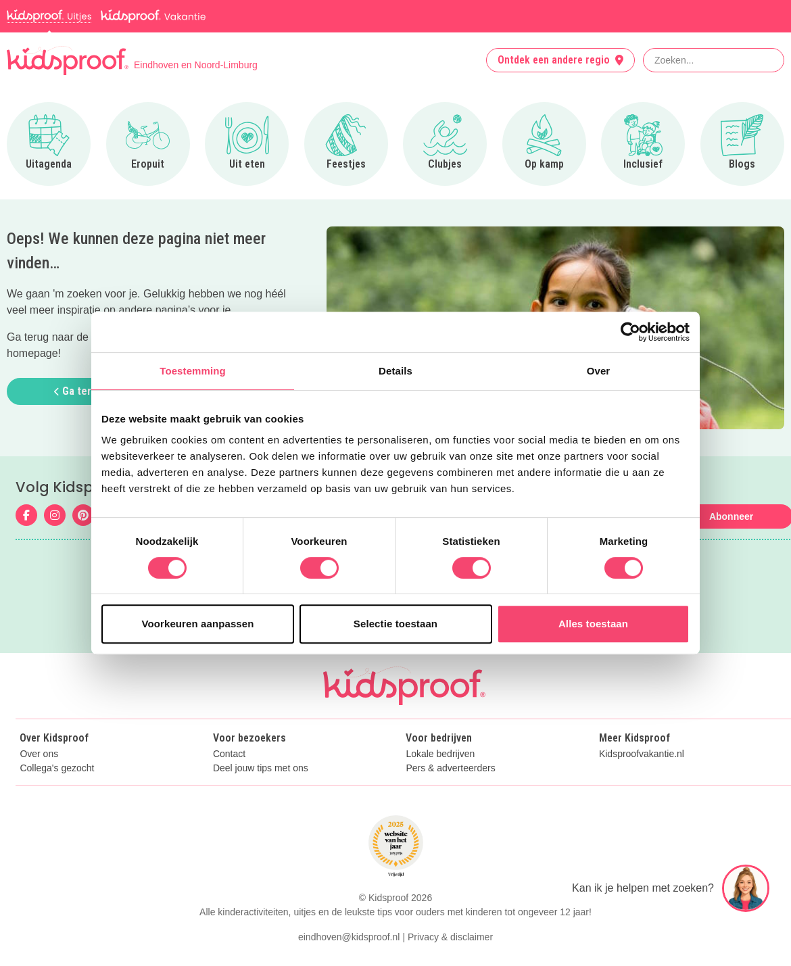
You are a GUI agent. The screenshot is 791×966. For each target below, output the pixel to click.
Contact (229, 754)
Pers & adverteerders (450, 768)
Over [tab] (598, 371)
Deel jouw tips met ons (260, 768)
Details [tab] (395, 371)
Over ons (39, 754)
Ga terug (78, 391)
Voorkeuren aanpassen (198, 623)
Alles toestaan (593, 623)
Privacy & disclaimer (450, 937)
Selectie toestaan (395, 623)
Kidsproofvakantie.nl (641, 754)
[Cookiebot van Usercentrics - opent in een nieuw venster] (630, 332)
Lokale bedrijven (440, 754)
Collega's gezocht (57, 768)
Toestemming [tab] (193, 371)
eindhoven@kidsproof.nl (349, 937)
